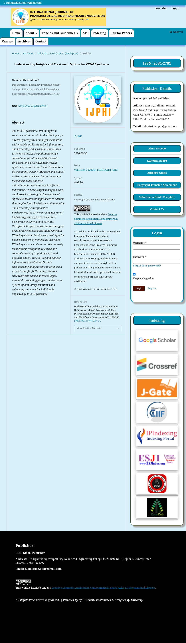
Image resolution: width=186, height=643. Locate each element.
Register (161, 8)
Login (175, 8)
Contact (40, 41)
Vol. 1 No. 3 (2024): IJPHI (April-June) (57, 53)
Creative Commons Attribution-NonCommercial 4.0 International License (96, 219)
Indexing (99, 33)
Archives (24, 41)
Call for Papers (121, 33)
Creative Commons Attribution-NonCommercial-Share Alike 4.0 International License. (103, 587)
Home (16, 33)
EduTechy (137, 600)
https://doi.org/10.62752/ (32, 106)
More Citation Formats (89, 328)
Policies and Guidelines (59, 33)
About (30, 33)
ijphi (51, 600)
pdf (80, 135)
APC (85, 33)
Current (7, 41)
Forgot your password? (147, 265)
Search (176, 32)
